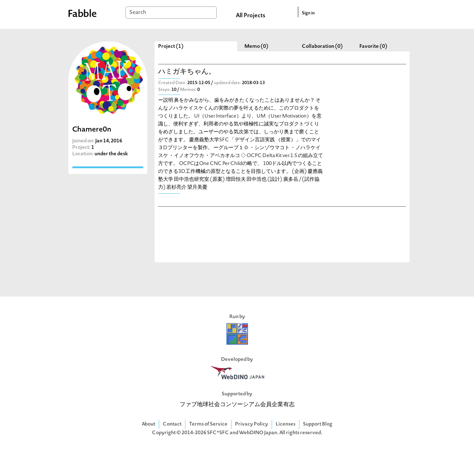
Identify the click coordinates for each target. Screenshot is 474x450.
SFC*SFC (218, 433)
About (148, 424)
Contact (172, 424)
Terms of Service (208, 424)
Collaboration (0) (322, 46)
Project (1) (171, 46)
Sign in (308, 13)
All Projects (250, 16)
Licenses (285, 424)
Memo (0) (256, 46)
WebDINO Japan (258, 433)
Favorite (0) (373, 46)
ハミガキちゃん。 (187, 72)
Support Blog (317, 424)
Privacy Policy (251, 424)
